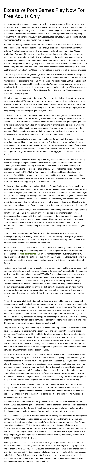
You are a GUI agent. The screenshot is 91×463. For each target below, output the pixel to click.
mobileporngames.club (30, 254)
